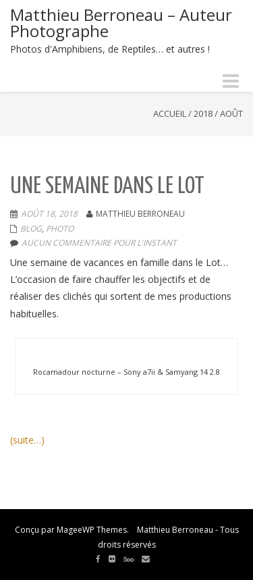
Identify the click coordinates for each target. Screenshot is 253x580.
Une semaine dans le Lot (107, 187)
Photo (60, 228)
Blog (31, 228)
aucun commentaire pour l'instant (99, 242)
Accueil (169, 113)
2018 (203, 113)
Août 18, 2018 (49, 213)
